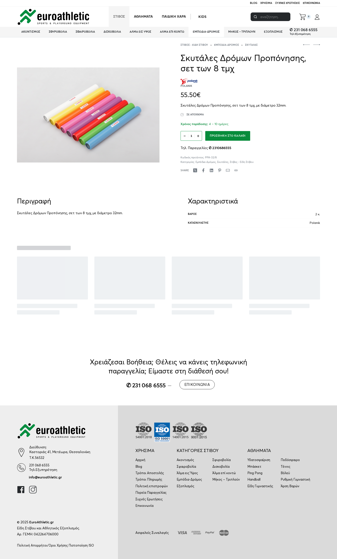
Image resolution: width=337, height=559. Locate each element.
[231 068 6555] (21, 467)
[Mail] (228, 170)
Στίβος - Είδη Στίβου (194, 45)
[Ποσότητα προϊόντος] (191, 136)
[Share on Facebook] (203, 170)
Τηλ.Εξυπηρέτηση (300, 34)
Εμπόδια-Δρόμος (226, 45)
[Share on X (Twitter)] (195, 170)
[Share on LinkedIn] (211, 170)
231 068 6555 (39, 465)
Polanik (315, 223)
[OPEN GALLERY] (88, 115)
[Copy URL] (236, 170)
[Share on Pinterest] (220, 170)
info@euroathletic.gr (45, 477)
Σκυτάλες (251, 45)
